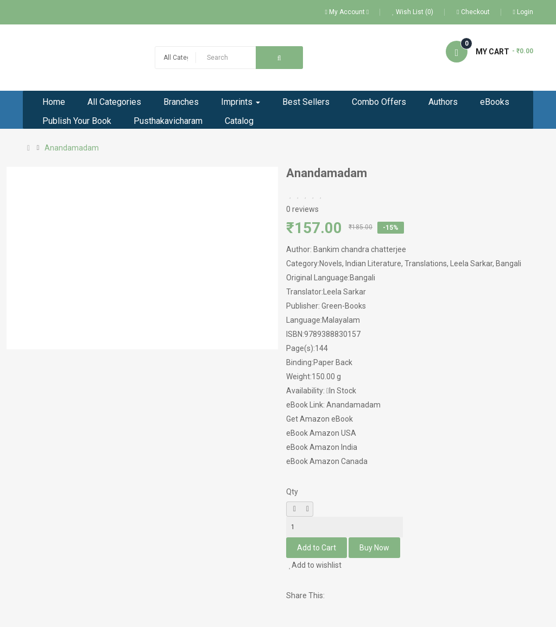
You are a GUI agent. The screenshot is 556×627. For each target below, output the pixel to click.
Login (523, 12)
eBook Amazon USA (321, 433)
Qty (292, 491)
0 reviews (302, 209)
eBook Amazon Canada (327, 461)
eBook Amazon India (321, 447)
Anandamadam (72, 148)
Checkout (473, 12)
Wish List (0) (412, 12)
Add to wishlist (315, 565)
